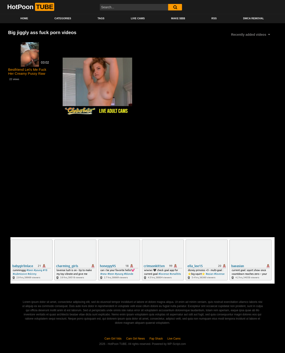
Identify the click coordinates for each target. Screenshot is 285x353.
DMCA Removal (253, 18)
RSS (214, 18)
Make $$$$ (178, 18)
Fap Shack (156, 338)
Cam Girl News (135, 338)
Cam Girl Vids (113, 338)
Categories (62, 18)
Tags (101, 18)
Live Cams (138, 18)
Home (24, 18)
